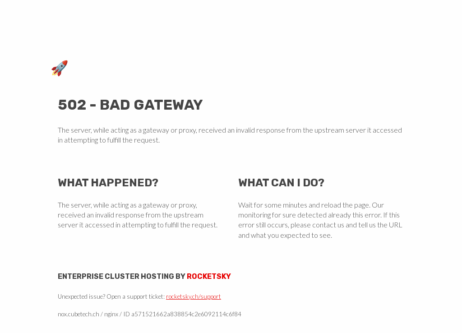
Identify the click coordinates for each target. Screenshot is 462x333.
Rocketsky (209, 276)
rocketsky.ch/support (193, 296)
